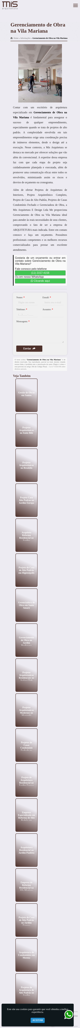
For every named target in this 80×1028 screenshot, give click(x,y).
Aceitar (37, 1020)
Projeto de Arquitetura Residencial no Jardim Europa (26, 781)
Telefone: (21, 309)
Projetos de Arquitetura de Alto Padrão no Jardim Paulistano (26, 992)
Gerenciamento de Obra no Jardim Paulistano (26, 641)
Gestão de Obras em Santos (26, 393)
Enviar (29, 348)
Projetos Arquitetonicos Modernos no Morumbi (26, 711)
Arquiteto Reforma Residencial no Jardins (26, 536)
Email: (46, 297)
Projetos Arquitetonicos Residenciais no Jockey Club (26, 676)
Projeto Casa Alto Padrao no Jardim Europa (26, 500)
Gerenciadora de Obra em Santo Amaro (26, 605)
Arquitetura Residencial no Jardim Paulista (26, 850)
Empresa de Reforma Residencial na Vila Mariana (26, 886)
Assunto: (47, 309)
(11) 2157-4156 (40, 272)
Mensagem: (23, 321)
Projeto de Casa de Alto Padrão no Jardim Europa (26, 921)
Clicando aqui (40, 280)
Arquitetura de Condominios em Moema (26, 955)
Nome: (20, 297)
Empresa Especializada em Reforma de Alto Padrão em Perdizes (26, 817)
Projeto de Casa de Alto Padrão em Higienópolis (27, 570)
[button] (75, 5)
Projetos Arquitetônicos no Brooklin (26, 465)
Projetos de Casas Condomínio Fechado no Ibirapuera (26, 747)
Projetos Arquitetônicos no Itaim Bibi (26, 430)
